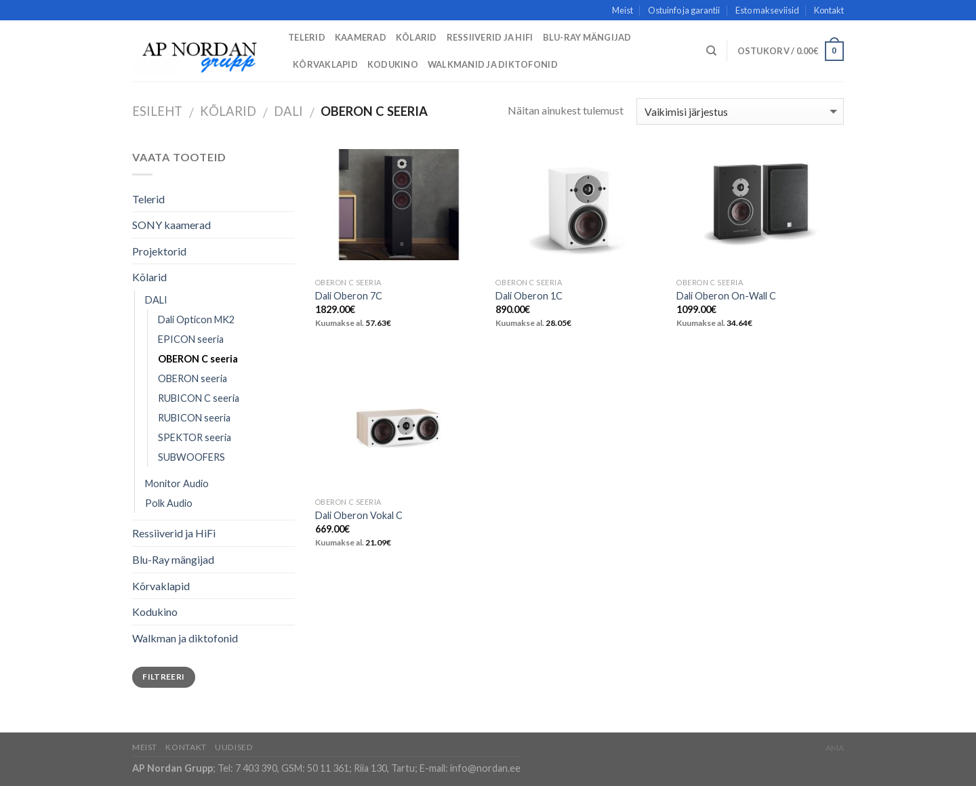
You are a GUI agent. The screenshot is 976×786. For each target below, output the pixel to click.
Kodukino (392, 64)
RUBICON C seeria (198, 398)
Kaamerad (360, 37)
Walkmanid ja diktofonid (493, 64)
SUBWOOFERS (191, 457)
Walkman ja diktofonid (185, 638)
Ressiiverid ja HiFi (490, 37)
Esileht (157, 111)
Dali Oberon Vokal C (359, 515)
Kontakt (829, 10)
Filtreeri (163, 676)
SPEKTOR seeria (194, 437)
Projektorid (159, 251)
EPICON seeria (191, 339)
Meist (622, 10)
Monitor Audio (177, 483)
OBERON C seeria (198, 359)
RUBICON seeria (194, 417)
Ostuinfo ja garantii (684, 10)
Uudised (234, 747)
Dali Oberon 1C (529, 296)
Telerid (306, 37)
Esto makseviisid (767, 10)
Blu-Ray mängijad (587, 37)
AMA (835, 748)
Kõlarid (416, 37)
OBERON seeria (192, 378)
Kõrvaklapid (325, 64)
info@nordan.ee (485, 768)
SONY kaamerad (171, 224)
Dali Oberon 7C (348, 296)
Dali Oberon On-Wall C (726, 296)
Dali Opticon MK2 (196, 319)
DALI (288, 111)
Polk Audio (168, 503)
